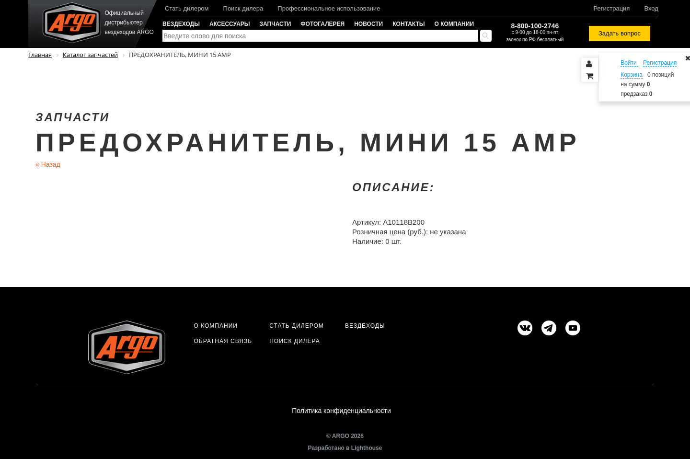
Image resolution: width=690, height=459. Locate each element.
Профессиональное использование (328, 8)
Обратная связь (223, 341)
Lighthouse (366, 448)
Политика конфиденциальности (341, 410)
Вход (651, 8)
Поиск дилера (243, 8)
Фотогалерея (322, 24)
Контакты (408, 24)
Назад (47, 164)
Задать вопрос (619, 33)
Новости (368, 24)
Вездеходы (181, 24)
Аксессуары (229, 24)
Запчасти (275, 24)
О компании (454, 24)
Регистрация (611, 8)
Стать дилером (187, 8)
